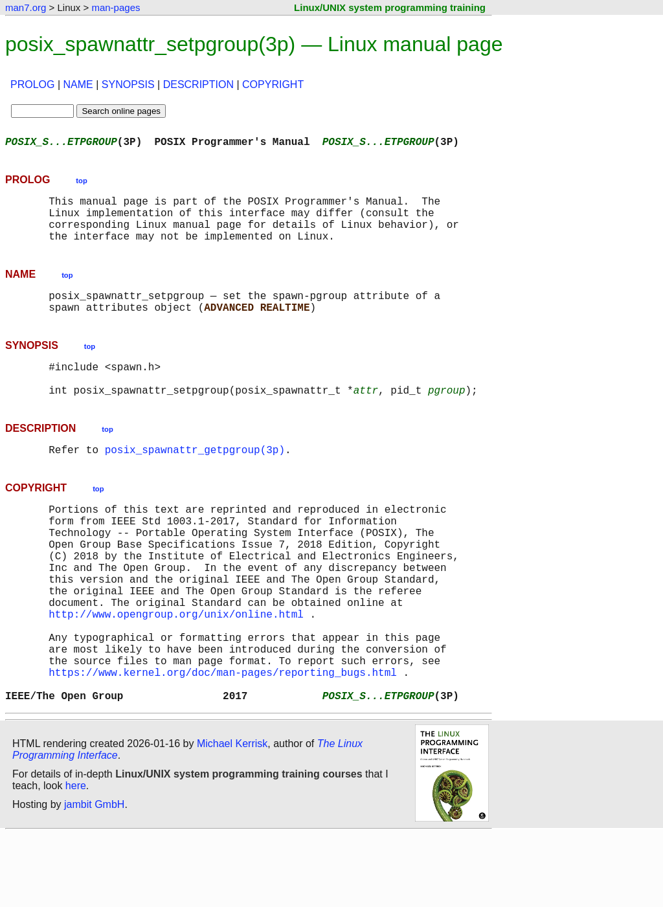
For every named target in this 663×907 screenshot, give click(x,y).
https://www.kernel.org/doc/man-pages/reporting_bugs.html (223, 739)
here (75, 858)
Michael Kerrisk (232, 816)
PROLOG (32, 84)
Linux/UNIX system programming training (390, 7)
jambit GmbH (94, 876)
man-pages (115, 7)
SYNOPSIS (128, 84)
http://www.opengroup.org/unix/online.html (176, 668)
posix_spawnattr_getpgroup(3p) (195, 478)
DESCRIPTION (198, 84)
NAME (78, 84)
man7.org (25, 7)
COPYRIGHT (273, 84)
